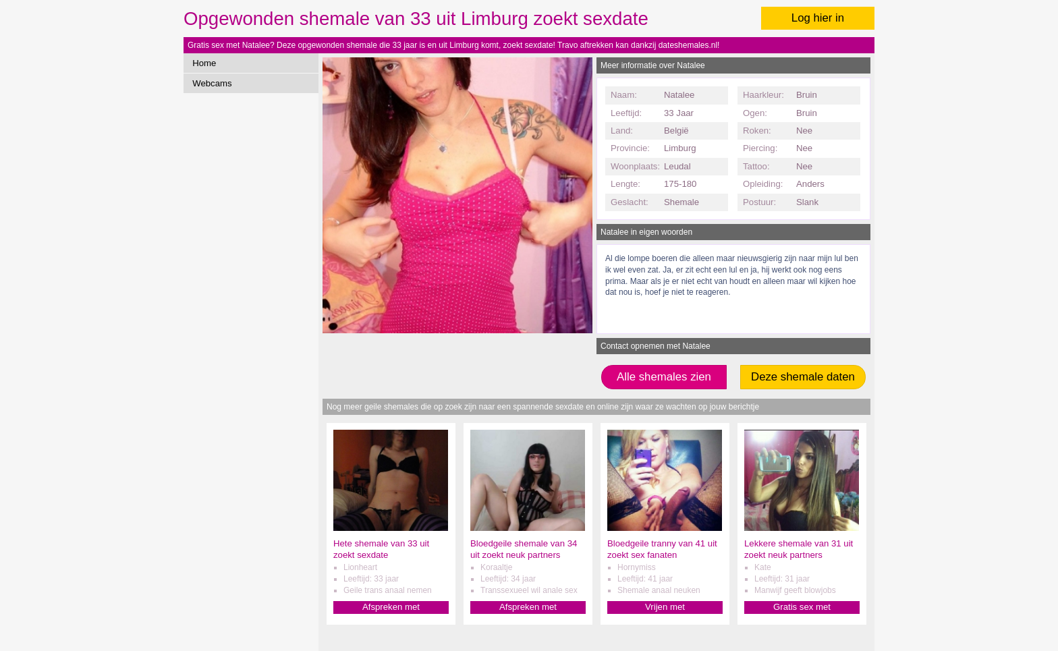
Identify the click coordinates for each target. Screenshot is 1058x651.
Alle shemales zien (664, 376)
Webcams (211, 83)
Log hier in (817, 17)
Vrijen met (665, 607)
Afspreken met (391, 607)
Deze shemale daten (803, 376)
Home (204, 63)
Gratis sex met (802, 607)
